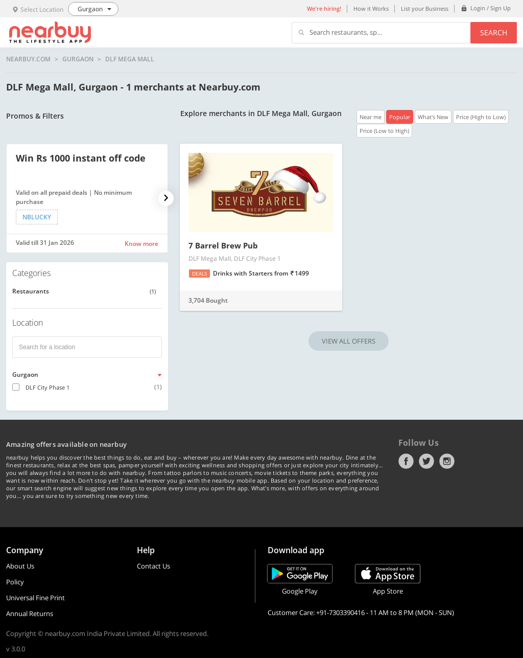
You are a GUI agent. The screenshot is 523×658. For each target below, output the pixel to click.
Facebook (406, 461)
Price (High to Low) (481, 117)
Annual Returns (29, 613)
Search (493, 32)
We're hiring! (324, 8)
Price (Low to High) (384, 130)
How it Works (371, 8)
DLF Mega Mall (129, 59)
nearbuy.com (28, 59)
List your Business (424, 8)
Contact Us (153, 566)
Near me (371, 117)
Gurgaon (77, 59)
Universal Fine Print (35, 597)
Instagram (447, 461)
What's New (433, 117)
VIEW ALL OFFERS (348, 341)
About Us (20, 566)
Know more (141, 243)
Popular (399, 117)
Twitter (426, 461)
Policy (15, 581)
